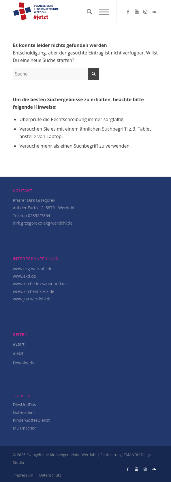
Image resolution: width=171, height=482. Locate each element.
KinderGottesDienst (31, 420)
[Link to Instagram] (145, 11)
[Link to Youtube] (136, 11)
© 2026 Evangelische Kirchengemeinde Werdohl (55, 454)
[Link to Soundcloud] (154, 11)
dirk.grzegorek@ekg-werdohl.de (42, 223)
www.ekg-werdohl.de (32, 268)
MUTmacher (24, 428)
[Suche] (87, 11)
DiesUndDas (24, 404)
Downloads (23, 363)
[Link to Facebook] (128, 11)
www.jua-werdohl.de (32, 299)
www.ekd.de (24, 276)
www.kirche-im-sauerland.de (40, 283)
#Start (18, 344)
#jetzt (18, 353)
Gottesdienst (25, 412)
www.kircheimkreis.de (33, 291)
